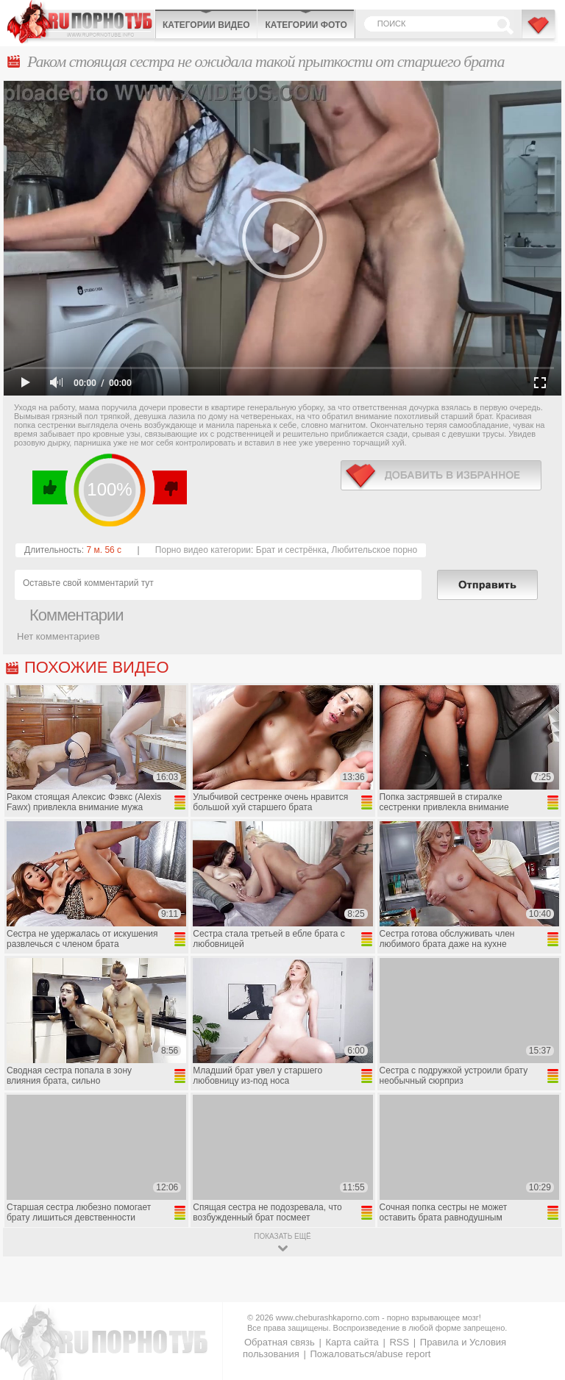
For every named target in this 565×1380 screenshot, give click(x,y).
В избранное (539, 31)
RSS (399, 1342)
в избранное (441, 475)
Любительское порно (375, 550)
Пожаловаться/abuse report (370, 1353)
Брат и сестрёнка (291, 550)
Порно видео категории (203, 550)
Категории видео (206, 25)
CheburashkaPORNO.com (80, 21)
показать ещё (282, 1236)
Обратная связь (279, 1342)
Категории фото (306, 25)
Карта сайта (351, 1342)
